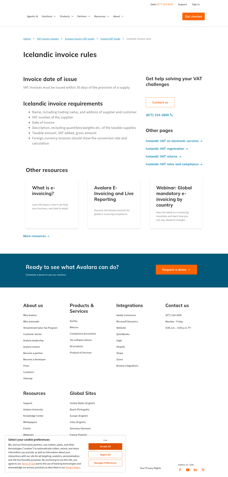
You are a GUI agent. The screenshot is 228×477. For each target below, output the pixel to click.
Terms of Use (28, 463)
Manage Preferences (105, 463)
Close (105, 440)
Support (182, 4)
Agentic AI (32, 16)
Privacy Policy (73, 467)
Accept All (105, 446)
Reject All (105, 454)
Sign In (196, 4)
